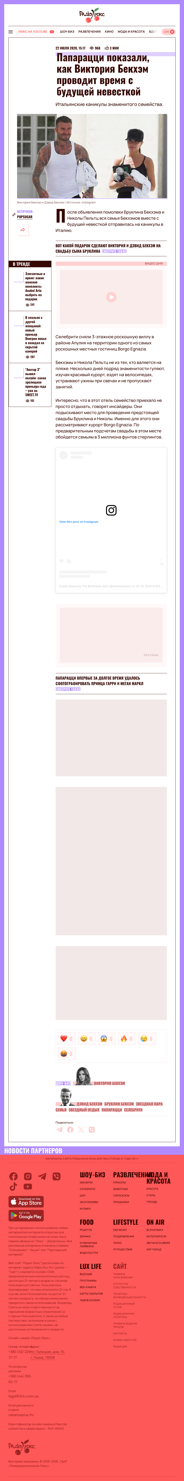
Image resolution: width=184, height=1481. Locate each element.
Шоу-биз (67, 32)
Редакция (120, 1346)
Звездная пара (149, 1104)
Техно (117, 1243)
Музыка (85, 1208)
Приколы (119, 1182)
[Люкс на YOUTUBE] (36, 31)
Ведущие (86, 1274)
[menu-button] (10, 32)
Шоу (83, 1195)
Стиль (150, 1195)
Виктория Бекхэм (109, 1083)
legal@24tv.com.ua (23, 1396)
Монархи (86, 1182)
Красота (152, 1189)
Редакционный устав (124, 1305)
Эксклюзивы (89, 1202)
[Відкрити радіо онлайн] (169, 31)
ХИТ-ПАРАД (153, 1249)
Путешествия (122, 1249)
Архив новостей (124, 1340)
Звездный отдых (84, 1110)
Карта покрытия (91, 1293)
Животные (120, 1189)
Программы (88, 1280)
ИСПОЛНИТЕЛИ (156, 1236)
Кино (109, 32)
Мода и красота (131, 32)
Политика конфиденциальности (127, 1295)
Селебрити (133, 1110)
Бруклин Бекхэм (119, 1104)
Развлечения (89, 32)
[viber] (91, 1129)
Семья (61, 1110)
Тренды (151, 1202)
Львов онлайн (90, 1300)
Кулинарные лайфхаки (88, 1244)
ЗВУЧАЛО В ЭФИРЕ (158, 1243)
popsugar (24, 216)
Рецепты (86, 1230)
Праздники (121, 1202)
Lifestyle (125, 1222)
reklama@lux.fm (21, 1415)
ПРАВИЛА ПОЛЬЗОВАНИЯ (123, 1275)
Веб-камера (88, 1287)
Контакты (120, 1333)
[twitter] (81, 1129)
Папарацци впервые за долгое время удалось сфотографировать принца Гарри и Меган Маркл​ (100, 680)
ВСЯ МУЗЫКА (154, 1230)
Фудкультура (89, 1253)
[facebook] (70, 1129)
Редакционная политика (123, 1315)
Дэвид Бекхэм (89, 1104)
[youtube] (28, 1187)
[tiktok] (13, 1187)
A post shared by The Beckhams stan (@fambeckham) (95, 586)
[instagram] (28, 1176)
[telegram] (59, 1129)
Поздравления (123, 1236)
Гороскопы (121, 1195)
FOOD (87, 1222)
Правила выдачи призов (125, 1325)
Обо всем (119, 1230)
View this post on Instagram (78, 521)
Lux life (90, 1266)
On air (155, 1222)
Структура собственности (124, 1285)
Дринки (85, 1236)
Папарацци (112, 1110)
